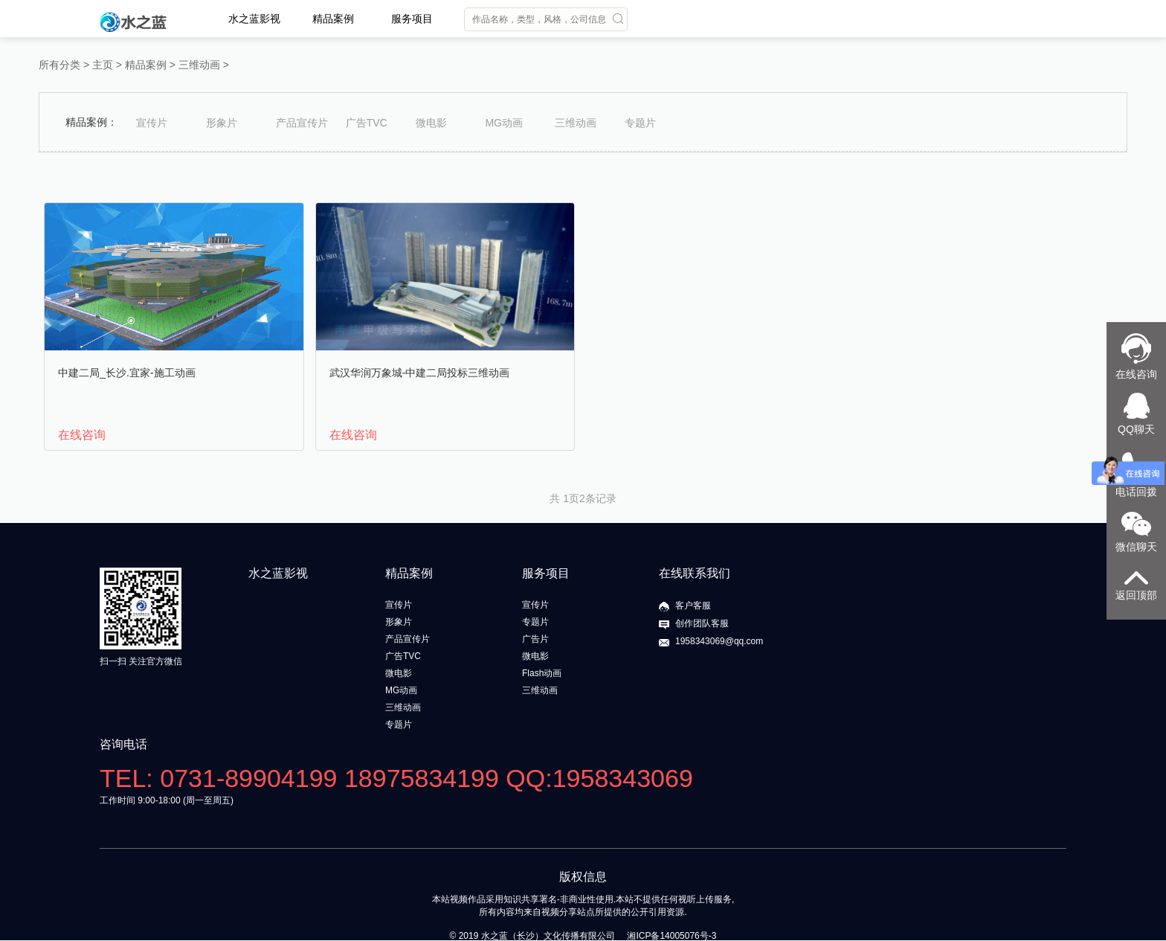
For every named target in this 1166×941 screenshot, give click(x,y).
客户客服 (693, 605)
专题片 (640, 123)
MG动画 (504, 123)
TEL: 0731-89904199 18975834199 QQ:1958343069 (396, 778)
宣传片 (151, 123)
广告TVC (366, 123)
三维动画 (199, 65)
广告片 (535, 639)
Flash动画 (541, 673)
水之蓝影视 (254, 19)
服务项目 (412, 19)
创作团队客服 (702, 623)
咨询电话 (123, 744)
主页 (102, 65)
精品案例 (333, 19)
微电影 (431, 123)
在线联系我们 (694, 573)
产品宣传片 (302, 123)
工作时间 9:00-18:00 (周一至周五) (166, 800)
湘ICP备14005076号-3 (671, 936)
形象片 (221, 123)
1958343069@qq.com (719, 641)
